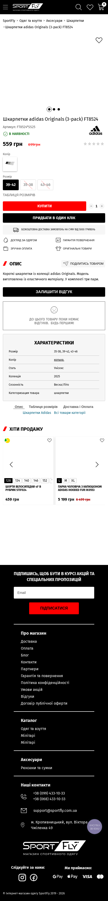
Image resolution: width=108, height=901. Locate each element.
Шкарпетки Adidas (37, 413)
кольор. (59, 359)
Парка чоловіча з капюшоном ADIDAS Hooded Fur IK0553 (80, 488)
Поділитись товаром (83, 264)
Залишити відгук (54, 292)
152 (44, 481)
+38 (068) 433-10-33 (49, 799)
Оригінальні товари (73, 249)
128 (8, 481)
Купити (44, 206)
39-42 (11, 184)
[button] (49, 109)
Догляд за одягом (20, 240)
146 (35, 481)
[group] (54, 73)
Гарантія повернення (74, 240)
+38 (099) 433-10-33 (49, 793)
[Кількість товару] (96, 206)
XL (73, 481)
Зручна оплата (17, 249)
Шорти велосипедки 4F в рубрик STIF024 (23, 488)
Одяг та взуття (33, 728)
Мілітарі (28, 735)
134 (17, 481)
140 (26, 481)
